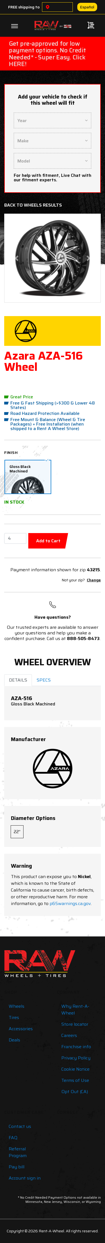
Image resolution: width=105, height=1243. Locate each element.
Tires (14, 1017)
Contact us (20, 1126)
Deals (14, 1039)
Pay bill (16, 1166)
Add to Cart (48, 540)
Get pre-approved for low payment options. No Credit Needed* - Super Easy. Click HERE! (47, 53)
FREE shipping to (24, 7)
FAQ (13, 1137)
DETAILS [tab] (18, 680)
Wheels (16, 1006)
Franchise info (76, 1046)
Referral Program (18, 1152)
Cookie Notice (75, 1069)
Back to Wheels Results (33, 205)
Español (87, 7)
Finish (11, 452)
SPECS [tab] (44, 680)
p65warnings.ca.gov (70, 903)
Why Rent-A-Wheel (75, 1009)
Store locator (74, 1024)
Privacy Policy (75, 1057)
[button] (16, 258)
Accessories (21, 1028)
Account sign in (25, 1178)
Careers (69, 1035)
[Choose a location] (47, 7)
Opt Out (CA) (74, 1091)
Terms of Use (75, 1080)
